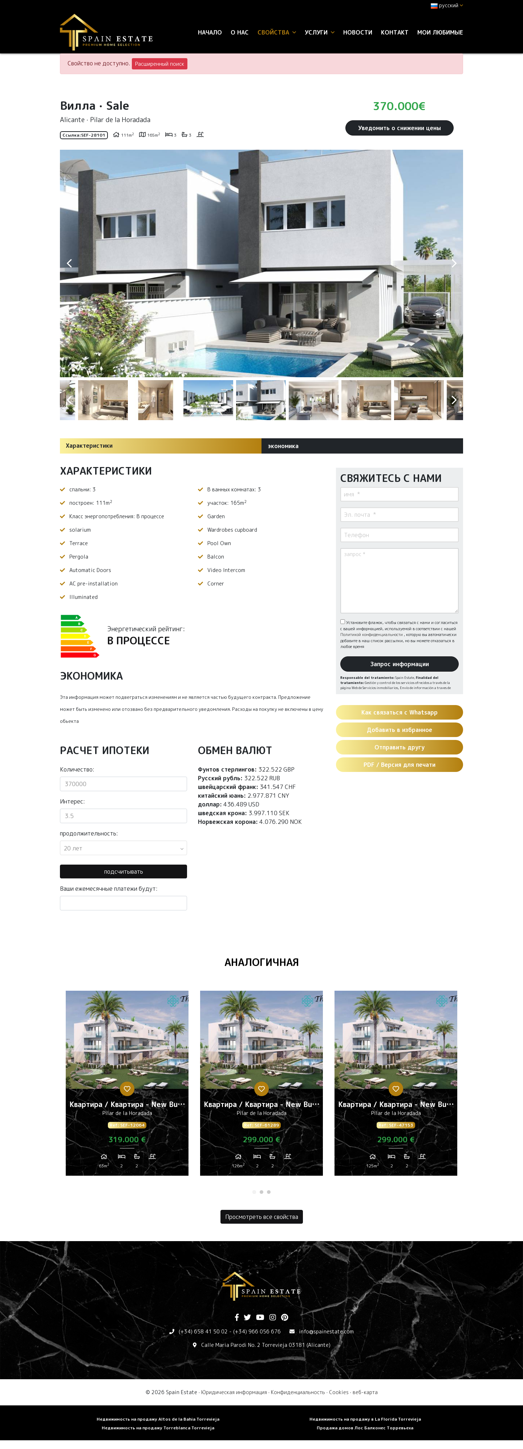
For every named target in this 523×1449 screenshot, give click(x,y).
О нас (240, 32)
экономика (283, 446)
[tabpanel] (127, 1086)
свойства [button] (277, 32)
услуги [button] (320, 32)
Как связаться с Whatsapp (399, 712)
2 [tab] (261, 1192)
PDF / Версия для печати (399, 765)
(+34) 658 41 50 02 (203, 1331)
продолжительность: (89, 833)
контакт (395, 32)
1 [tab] (254, 1192)
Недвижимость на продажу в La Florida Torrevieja (365, 1419)
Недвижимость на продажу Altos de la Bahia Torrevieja (158, 1419)
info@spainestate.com (326, 1331)
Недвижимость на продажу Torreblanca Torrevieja (158, 1428)
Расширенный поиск (159, 63)
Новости (357, 32)
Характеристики (89, 446)
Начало (210, 32)
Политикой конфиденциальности (372, 634)
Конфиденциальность (298, 1392)
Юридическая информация (234, 1392)
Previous (69, 263)
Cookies (339, 1392)
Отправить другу (399, 747)
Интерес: (72, 801)
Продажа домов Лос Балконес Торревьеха (365, 1428)
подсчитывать (123, 872)
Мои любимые (440, 32)
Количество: (77, 769)
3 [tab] (269, 1192)
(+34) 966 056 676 (257, 1331)
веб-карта (365, 1392)
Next (454, 263)
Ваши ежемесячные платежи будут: (109, 889)
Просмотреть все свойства (261, 1217)
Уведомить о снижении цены (399, 128)
